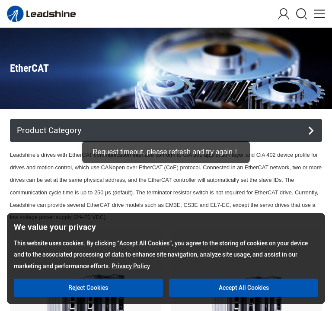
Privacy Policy (131, 266)
